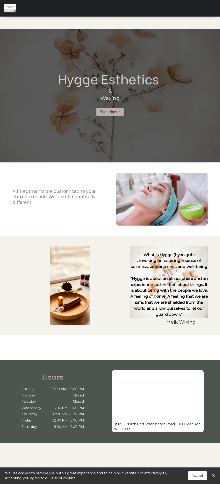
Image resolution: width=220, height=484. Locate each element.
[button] (205, 8)
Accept (197, 476)
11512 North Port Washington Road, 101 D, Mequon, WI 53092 (157, 426)
